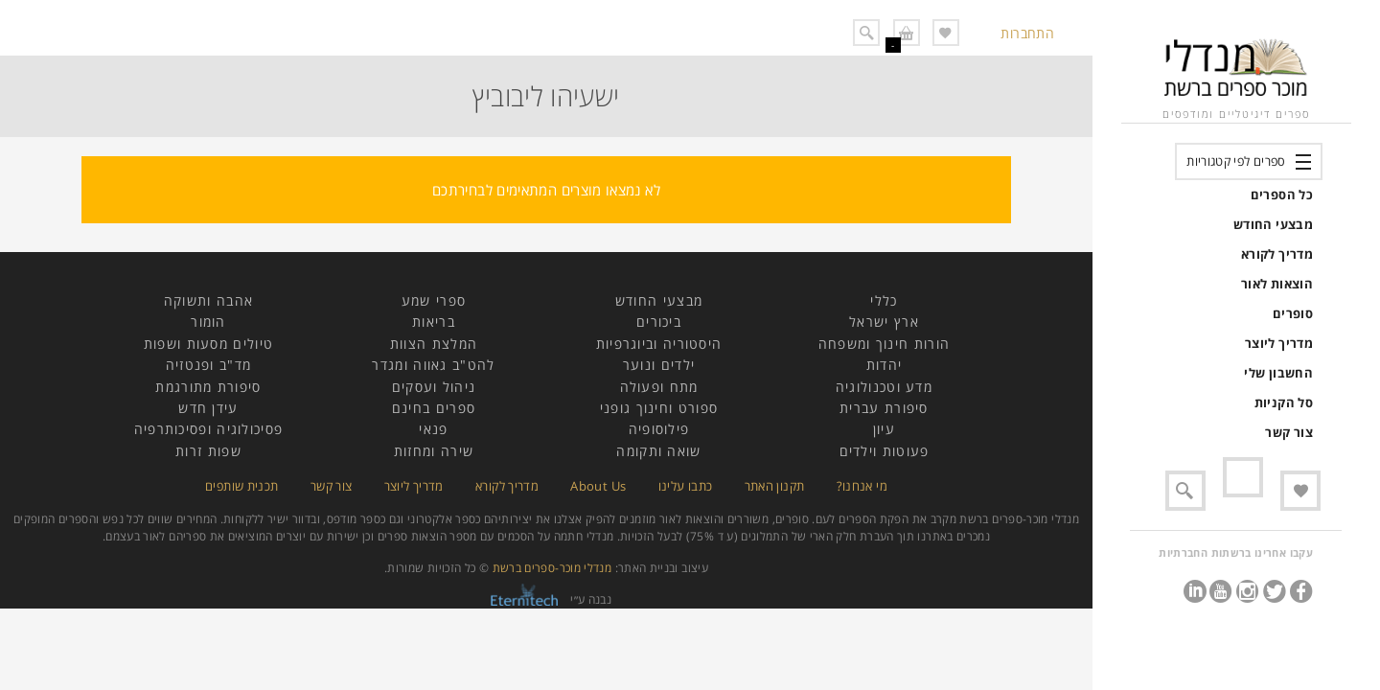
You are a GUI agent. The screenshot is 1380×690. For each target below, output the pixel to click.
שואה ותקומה (658, 451)
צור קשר (1289, 432)
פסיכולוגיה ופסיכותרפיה (209, 429)
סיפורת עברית (884, 408)
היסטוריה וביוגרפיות (659, 343)
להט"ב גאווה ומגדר (433, 365)
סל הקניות (1283, 402)
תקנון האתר (775, 485)
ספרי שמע (434, 300)
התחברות (1027, 33)
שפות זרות (208, 451)
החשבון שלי (1278, 372)
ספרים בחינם (433, 408)
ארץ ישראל (884, 321)
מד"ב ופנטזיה (209, 365)
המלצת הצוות (433, 343)
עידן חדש (208, 408)
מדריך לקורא (1277, 254)
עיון (884, 429)
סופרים (1293, 313)
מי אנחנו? (862, 485)
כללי (883, 300)
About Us (598, 485)
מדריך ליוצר (1279, 343)
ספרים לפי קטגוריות (1235, 161)
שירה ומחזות (433, 451)
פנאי (433, 429)
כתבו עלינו (685, 485)
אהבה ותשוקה (208, 300)
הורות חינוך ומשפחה (884, 343)
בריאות (433, 321)
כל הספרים (1282, 194)
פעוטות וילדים (885, 451)
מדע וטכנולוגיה (884, 387)
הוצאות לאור (1277, 283)
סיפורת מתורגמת (208, 387)
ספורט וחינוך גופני (659, 408)
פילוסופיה (659, 429)
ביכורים (658, 321)
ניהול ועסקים (434, 387)
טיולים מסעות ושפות (208, 343)
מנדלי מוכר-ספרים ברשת (552, 568)
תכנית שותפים (241, 485)
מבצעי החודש (1273, 224)
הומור (208, 321)
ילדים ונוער (659, 365)
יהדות (884, 365)
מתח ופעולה (659, 387)
